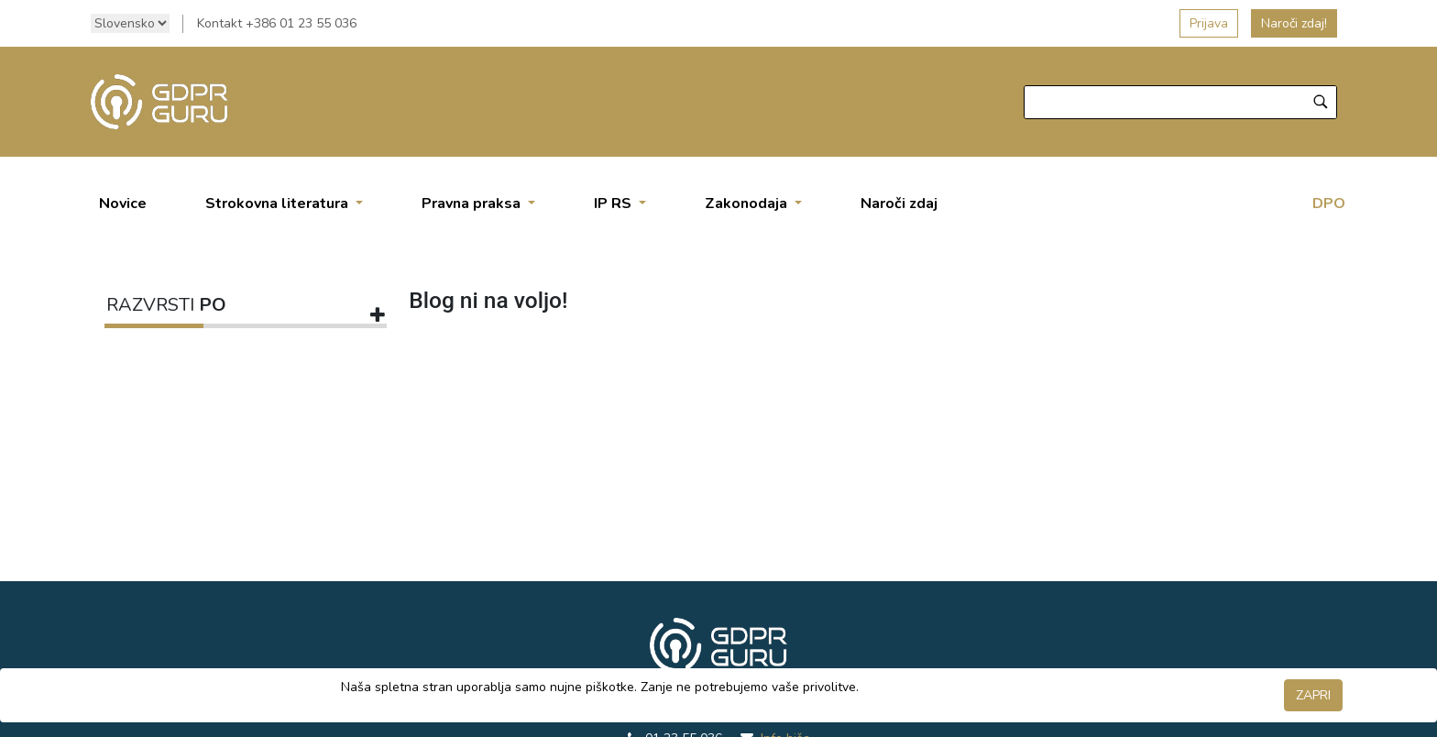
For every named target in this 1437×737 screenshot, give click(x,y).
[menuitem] (123, 203)
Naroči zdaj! (1294, 23)
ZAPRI (1313, 695)
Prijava (1209, 23)
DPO (1328, 203)
